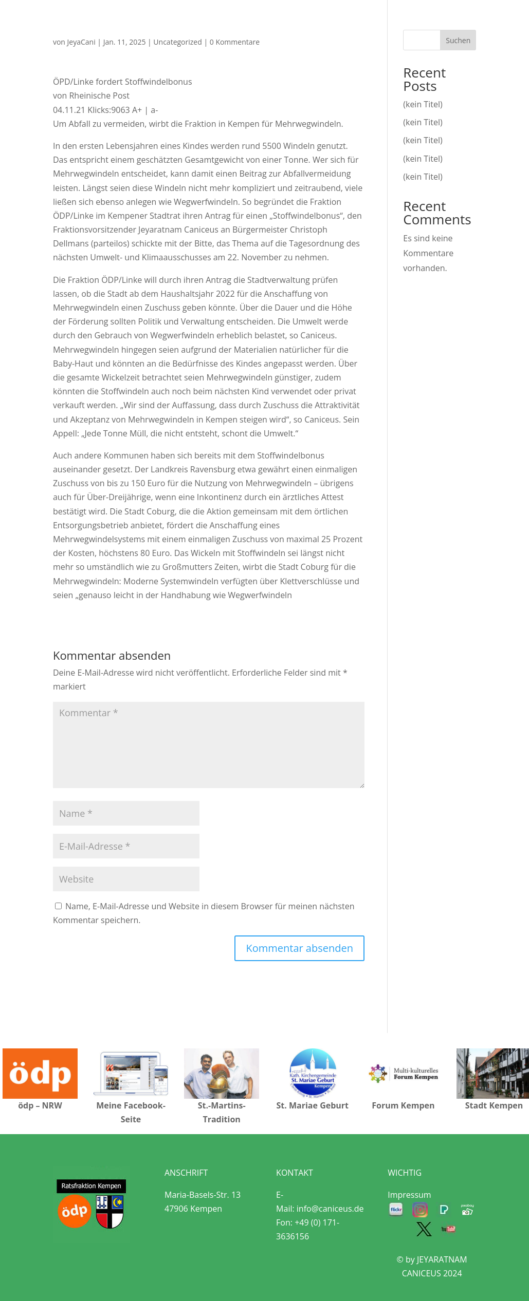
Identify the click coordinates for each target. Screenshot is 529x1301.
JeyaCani (81, 42)
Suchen (458, 40)
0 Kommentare (235, 42)
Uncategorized (177, 42)
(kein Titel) (422, 104)
